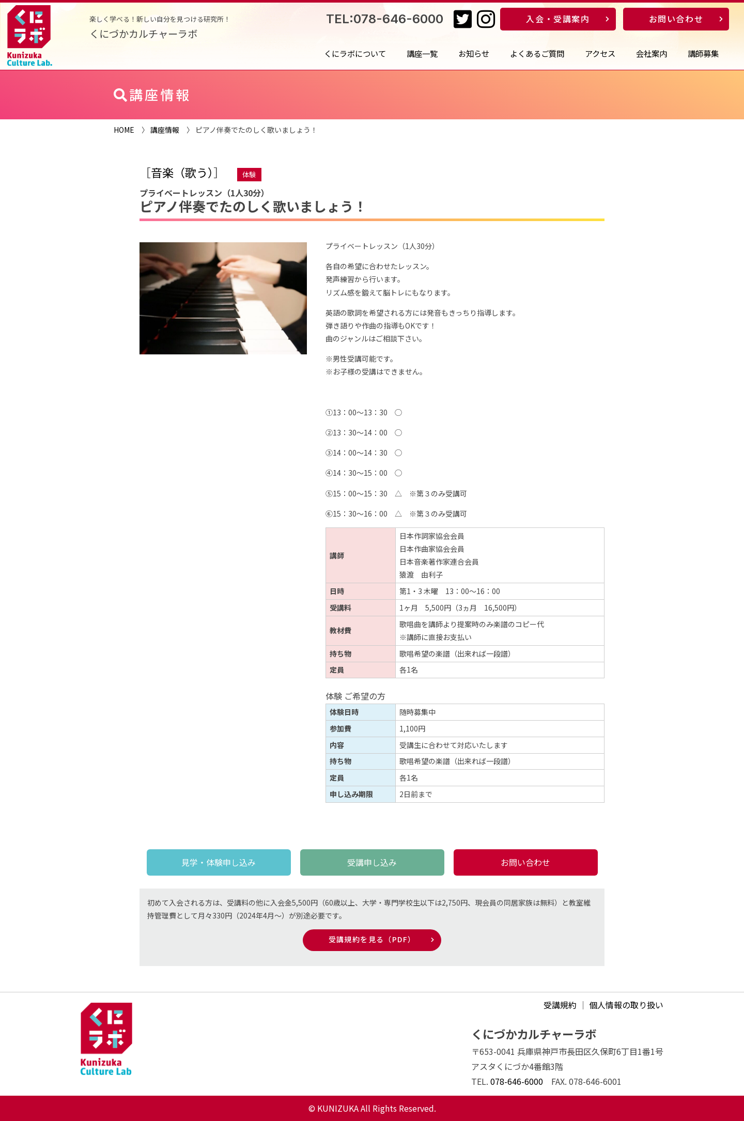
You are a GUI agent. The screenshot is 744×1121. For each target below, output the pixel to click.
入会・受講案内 (558, 18)
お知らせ (473, 53)
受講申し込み (372, 862)
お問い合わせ (676, 18)
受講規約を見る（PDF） (372, 939)
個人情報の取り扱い (626, 1005)
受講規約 (560, 1005)
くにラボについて (355, 53)
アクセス (600, 53)
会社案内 (651, 53)
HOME (124, 129)
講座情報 (164, 129)
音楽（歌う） (182, 172)
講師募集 (703, 53)
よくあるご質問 (537, 53)
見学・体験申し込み (218, 862)
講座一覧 (422, 53)
